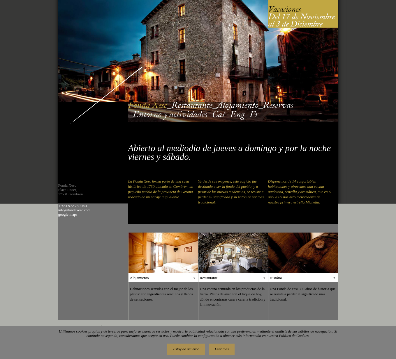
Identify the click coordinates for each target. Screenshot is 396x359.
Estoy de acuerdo (186, 349)
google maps (68, 214)
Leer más (222, 349)
